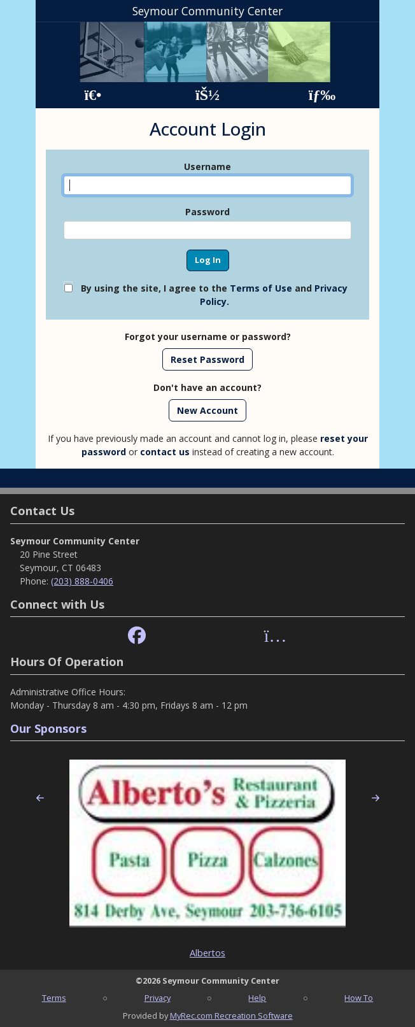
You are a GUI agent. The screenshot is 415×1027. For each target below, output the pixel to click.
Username (207, 166)
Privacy (157, 997)
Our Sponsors (48, 728)
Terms (54, 997)
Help (257, 997)
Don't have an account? (207, 387)
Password (207, 212)
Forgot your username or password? (208, 336)
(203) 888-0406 (82, 581)
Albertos (207, 953)
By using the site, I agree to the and (214, 295)
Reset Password (207, 359)
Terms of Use (261, 288)
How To (358, 997)
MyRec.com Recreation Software (231, 1015)
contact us (165, 452)
